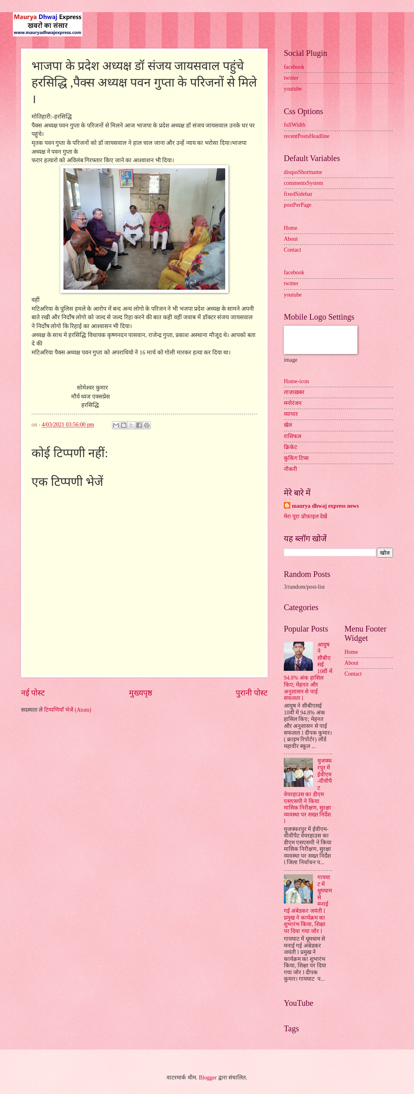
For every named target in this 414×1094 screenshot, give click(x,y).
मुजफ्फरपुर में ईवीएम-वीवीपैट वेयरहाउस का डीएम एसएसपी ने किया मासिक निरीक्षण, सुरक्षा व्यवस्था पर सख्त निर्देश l (308, 791)
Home (291, 228)
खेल (288, 425)
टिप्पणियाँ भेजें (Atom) (67, 710)
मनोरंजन (293, 403)
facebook (294, 67)
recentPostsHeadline (307, 136)
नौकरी (290, 469)
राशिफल (292, 436)
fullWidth (294, 125)
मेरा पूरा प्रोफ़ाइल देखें (305, 516)
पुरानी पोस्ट (252, 693)
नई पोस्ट (33, 693)
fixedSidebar (298, 194)
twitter (291, 78)
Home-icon (296, 381)
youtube (293, 89)
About (291, 239)
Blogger (208, 1078)
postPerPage (297, 205)
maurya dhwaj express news (325, 506)
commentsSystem (303, 183)
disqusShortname (303, 172)
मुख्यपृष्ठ (140, 693)
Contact (292, 250)
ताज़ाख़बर (294, 392)
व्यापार (291, 414)
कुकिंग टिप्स (296, 458)
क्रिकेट (290, 447)
